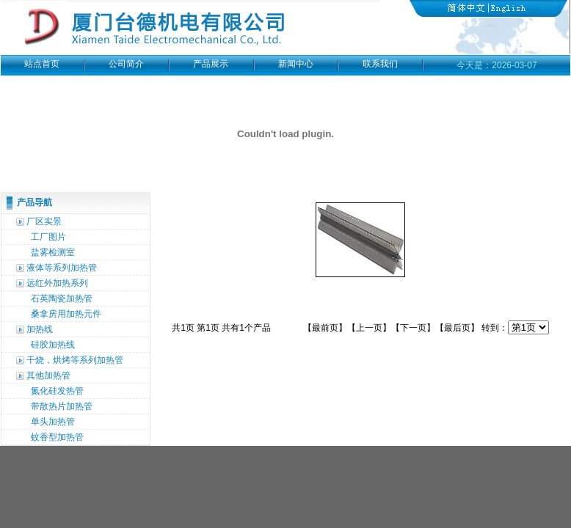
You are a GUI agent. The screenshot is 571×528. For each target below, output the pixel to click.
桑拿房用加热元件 (66, 314)
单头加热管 (53, 422)
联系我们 (380, 64)
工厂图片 (48, 237)
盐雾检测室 (53, 252)
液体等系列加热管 (61, 268)
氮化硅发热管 (57, 391)
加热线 (39, 329)
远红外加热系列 (57, 283)
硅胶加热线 (53, 345)
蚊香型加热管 (57, 437)
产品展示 (210, 64)
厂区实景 (44, 221)
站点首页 (41, 64)
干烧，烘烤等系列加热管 (74, 360)
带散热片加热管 (61, 406)
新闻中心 (295, 64)
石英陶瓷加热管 (61, 298)
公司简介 (126, 64)
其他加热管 (48, 375)
